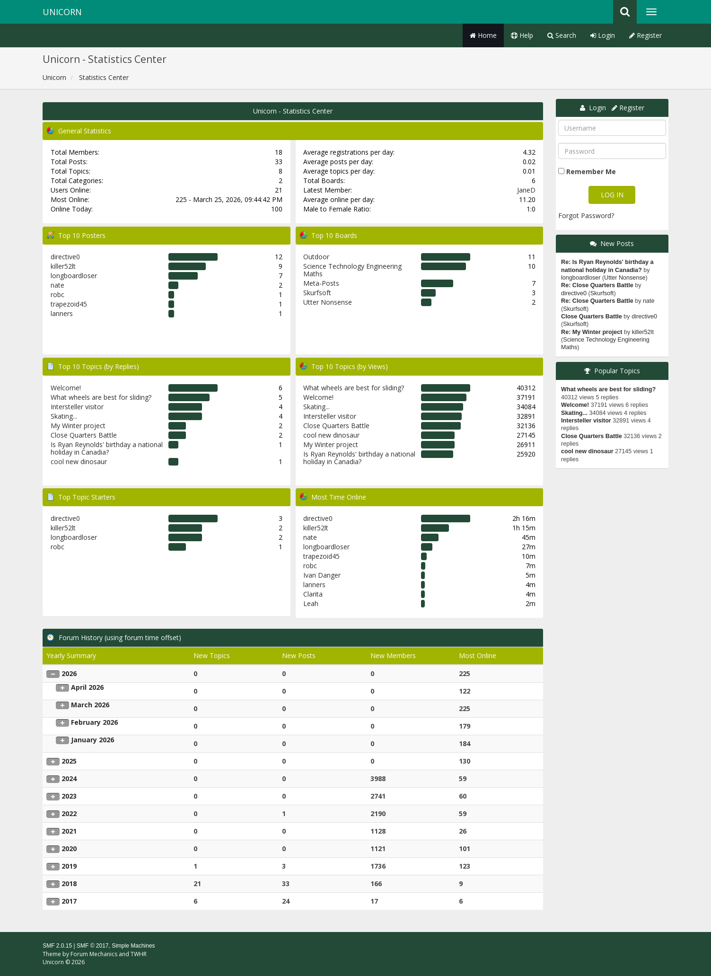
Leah (310, 603)
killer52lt (63, 266)
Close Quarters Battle (84, 435)
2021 (69, 831)
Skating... (64, 416)
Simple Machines (133, 945)
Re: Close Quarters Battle (597, 285)
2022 (69, 813)
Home (483, 35)
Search (561, 35)
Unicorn (62, 12)
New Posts (617, 243)
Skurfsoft (317, 292)
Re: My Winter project (591, 332)
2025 (69, 760)
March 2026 (90, 704)
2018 (69, 883)
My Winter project (78, 425)
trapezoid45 (69, 303)
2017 (69, 901)
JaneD (526, 189)
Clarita (313, 593)
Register (645, 35)
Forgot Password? (586, 215)
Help (522, 35)
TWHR (139, 954)
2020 (69, 848)
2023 (69, 795)
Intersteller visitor (77, 406)
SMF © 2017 (93, 945)
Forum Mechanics (93, 954)
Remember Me (591, 171)
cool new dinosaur (79, 461)
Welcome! (66, 387)
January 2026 (92, 739)
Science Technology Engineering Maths (352, 270)
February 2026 (94, 722)
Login (602, 35)
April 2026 (87, 687)
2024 (69, 778)
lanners (62, 313)
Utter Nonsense (327, 302)
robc (57, 294)
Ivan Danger (322, 575)
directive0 (65, 256)
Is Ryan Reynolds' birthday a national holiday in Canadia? (107, 448)
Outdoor (316, 256)
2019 (69, 866)
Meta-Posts (321, 283)
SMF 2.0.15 (57, 945)
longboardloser (74, 275)
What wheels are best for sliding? (101, 397)
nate (57, 285)
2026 (69, 673)
